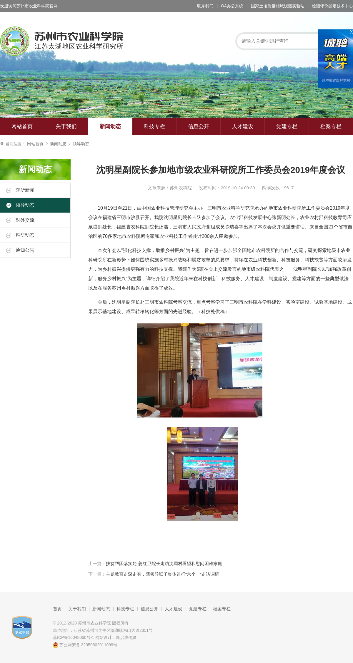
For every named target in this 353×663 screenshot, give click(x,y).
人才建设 (242, 126)
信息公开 (198, 126)
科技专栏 (154, 126)
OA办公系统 (232, 6)
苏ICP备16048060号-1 (73, 637)
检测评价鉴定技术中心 (332, 6)
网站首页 (22, 126)
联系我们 (205, 6)
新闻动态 (110, 126)
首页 (57, 609)
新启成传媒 (126, 637)
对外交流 (20, 220)
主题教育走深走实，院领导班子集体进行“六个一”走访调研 (162, 574)
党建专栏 (286, 126)
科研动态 (20, 235)
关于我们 (66, 126)
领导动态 (81, 143)
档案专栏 (331, 126)
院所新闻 (20, 190)
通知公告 (20, 250)
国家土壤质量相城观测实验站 (277, 6)
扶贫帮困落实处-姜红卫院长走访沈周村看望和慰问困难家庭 (164, 563)
